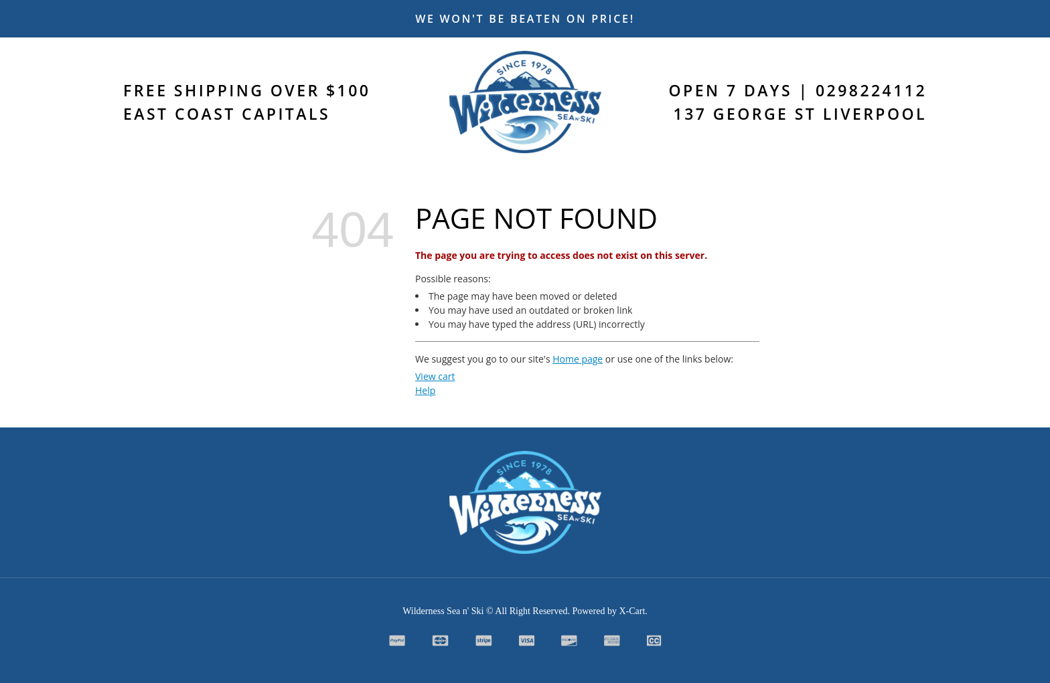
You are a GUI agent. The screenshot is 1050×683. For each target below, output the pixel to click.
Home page (577, 359)
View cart (435, 376)
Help (425, 390)
